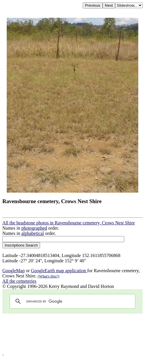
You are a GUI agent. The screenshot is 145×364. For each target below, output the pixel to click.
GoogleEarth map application (59, 270)
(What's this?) (48, 276)
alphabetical (32, 233)
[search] (71, 301)
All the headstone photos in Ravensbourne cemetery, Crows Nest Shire (68, 222)
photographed (34, 228)
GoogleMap (13, 270)
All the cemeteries (19, 281)
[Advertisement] (72, 334)
